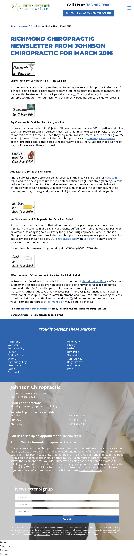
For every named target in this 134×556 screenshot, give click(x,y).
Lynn (70, 369)
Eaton (11, 369)
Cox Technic (90, 238)
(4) (48, 232)
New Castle (14, 365)
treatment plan (54, 301)
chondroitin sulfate (94, 281)
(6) (71, 298)
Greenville (73, 355)
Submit (67, 519)
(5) (19, 291)
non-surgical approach (101, 138)
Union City (73, 341)
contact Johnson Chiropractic (36, 308)
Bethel (71, 348)
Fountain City (16, 348)
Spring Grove (16, 355)
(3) (50, 188)
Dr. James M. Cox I (41, 534)
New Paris (73, 352)
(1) (74, 94)
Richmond (14, 341)
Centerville (14, 372)
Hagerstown (74, 362)
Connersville (74, 358)
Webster (13, 345)
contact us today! (91, 470)
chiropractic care (66, 238)
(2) (100, 135)
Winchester (74, 365)
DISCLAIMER (60, 532)
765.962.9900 (98, 5)
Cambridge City (17, 362)
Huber (12, 352)
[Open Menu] (129, 8)
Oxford (12, 358)
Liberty (71, 345)
